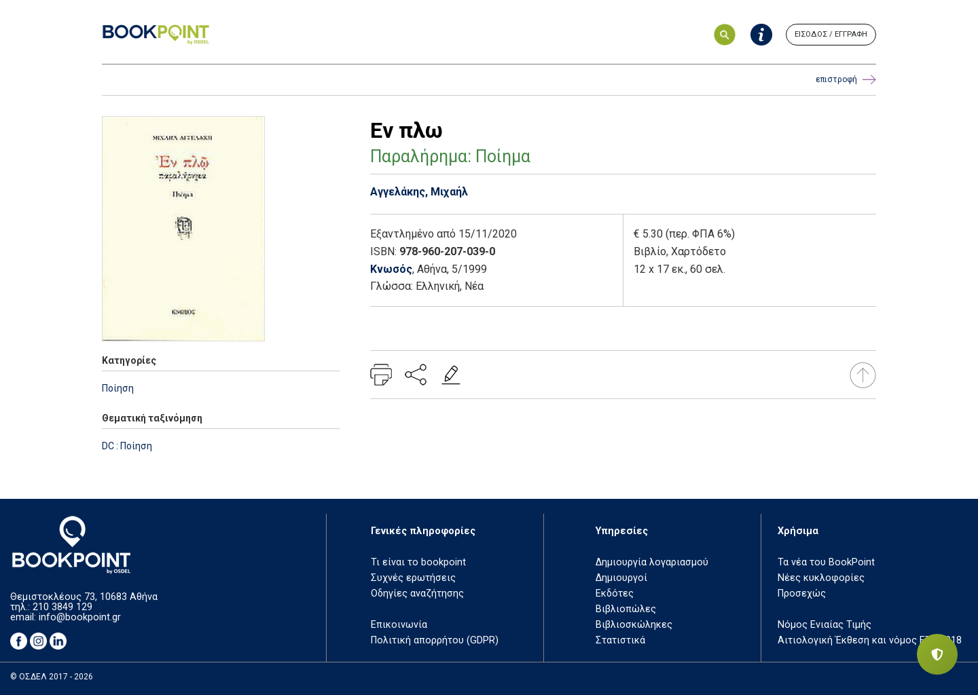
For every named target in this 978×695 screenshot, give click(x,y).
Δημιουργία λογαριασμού (652, 562)
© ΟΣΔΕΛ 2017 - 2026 (51, 676)
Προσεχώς (802, 593)
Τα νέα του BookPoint (826, 562)
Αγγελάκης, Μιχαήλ (419, 191)
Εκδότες (615, 593)
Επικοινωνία (399, 625)
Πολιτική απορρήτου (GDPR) (435, 640)
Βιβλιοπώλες (626, 609)
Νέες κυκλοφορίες (821, 578)
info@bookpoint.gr (80, 617)
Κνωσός (391, 269)
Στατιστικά (620, 640)
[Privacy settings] (937, 654)
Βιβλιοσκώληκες (634, 625)
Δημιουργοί (621, 578)
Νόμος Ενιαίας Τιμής (824, 625)
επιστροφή (846, 80)
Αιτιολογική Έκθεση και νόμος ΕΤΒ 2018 (870, 640)
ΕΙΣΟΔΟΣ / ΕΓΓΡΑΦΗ (831, 34)
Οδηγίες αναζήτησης (417, 593)
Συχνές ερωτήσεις (413, 578)
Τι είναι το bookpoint (418, 562)
